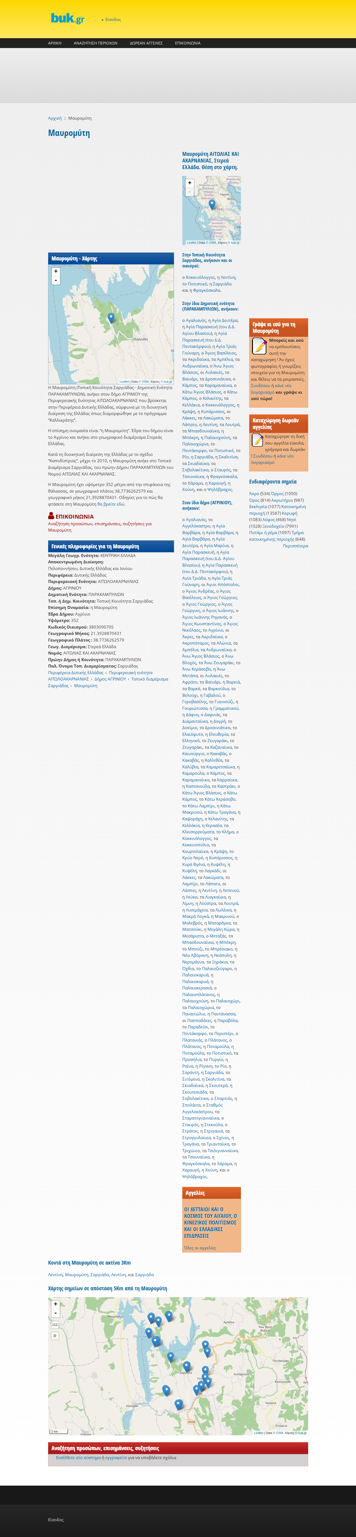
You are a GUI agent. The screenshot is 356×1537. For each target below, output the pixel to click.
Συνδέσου (260, 385)
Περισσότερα (295, 545)
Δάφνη (192, 714)
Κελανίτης (212, 398)
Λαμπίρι (190, 883)
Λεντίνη (228, 277)
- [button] (56, 280)
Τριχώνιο (191, 1150)
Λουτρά (232, 424)
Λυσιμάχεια (197, 910)
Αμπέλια (225, 359)
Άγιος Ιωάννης (220, 610)
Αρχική (55, 118)
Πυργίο (216, 1059)
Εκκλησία (258, 506)
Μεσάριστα (193, 936)
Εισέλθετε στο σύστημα (78, 1457)
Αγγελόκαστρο (196, 526)
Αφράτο (190, 682)
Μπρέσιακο (222, 949)
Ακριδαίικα (198, 359)
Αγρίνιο (215, 630)
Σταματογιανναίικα (200, 1118)
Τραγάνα (190, 1144)
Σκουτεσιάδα (194, 1092)
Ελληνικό (191, 740)
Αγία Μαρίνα (216, 545)
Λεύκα (192, 897)
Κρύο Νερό (192, 857)
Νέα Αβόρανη (195, 955)
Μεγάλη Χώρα (221, 929)
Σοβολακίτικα (195, 469)
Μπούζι (195, 949)
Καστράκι (226, 786)
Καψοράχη (192, 818)
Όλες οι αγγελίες (200, 1247)
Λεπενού (231, 890)
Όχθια (188, 968)
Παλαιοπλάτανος (198, 994)
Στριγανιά (213, 1131)
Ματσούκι (192, 929)
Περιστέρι (223, 1033)
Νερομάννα (193, 962)
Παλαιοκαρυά (195, 975)
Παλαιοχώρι (228, 1000)
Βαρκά (194, 688)
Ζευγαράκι (217, 740)
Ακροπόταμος (195, 643)
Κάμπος (189, 385)
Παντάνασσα (223, 1013)
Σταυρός (222, 469)
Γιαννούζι (224, 701)
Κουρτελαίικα (195, 851)
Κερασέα (214, 825)
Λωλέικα (223, 910)
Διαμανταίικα (195, 721)
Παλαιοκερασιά (197, 987)
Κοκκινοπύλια (195, 844)
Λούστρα (207, 903)
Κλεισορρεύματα (198, 831)
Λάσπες (189, 890)
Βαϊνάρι (190, 379)
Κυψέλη (218, 864)
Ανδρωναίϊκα (195, 366)
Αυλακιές (214, 372)
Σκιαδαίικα (198, 463)
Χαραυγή (217, 483)
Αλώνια (224, 643)
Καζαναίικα (221, 747)
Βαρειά (233, 682)
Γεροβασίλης (194, 701)
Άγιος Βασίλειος (220, 353)
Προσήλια (191, 1059)
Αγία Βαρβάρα (219, 532)
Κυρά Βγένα (193, 864)
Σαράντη (190, 1072)
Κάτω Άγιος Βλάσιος (201, 392)
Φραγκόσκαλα (206, 290)
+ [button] (56, 272)
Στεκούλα (213, 1124)
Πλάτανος (217, 1040)
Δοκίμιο (189, 727)
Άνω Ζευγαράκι (219, 662)
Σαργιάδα (222, 284)
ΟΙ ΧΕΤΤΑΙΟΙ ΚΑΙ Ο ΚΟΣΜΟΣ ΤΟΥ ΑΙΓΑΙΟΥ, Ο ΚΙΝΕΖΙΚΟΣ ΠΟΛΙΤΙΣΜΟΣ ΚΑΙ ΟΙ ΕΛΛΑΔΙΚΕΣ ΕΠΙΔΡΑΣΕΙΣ (210, 1222)
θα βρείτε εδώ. (111, 504)
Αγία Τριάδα (194, 578)
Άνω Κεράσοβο (196, 669)
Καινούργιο (193, 753)
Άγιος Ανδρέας (200, 591)
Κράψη (188, 411)
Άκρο (254, 493)
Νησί (291, 519)
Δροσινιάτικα (218, 379)
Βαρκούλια (218, 688)
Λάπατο (189, 424)
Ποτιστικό (197, 284)
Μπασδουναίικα (203, 430)
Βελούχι (190, 695)
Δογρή (220, 721)
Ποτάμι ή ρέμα (263, 532)
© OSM (144, 381)
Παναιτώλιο (193, 1013)
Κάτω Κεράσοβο (220, 799)
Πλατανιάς (192, 1040)
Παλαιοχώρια (195, 443)
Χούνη (188, 489)
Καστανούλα (198, 786)
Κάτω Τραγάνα (222, 812)
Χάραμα (195, 483)
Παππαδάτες (199, 1020)
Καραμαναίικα (218, 385)
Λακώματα (213, 418)
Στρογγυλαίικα (196, 1137)
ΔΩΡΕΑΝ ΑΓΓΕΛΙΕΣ (146, 43)
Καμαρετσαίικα (220, 766)
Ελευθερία (218, 734)
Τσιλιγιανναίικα (223, 1150)
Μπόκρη (190, 437)
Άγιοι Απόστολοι (222, 584)
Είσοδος (113, 19)
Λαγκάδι (212, 870)
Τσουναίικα (193, 476)
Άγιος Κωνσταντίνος (201, 623)
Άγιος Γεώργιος (222, 597)
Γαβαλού (212, 695)
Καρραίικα (227, 779)
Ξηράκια (220, 962)
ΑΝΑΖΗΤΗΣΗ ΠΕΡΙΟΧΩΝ (96, 43)
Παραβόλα (227, 1020)
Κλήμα (228, 831)
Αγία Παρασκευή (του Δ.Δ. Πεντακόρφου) (204, 339)
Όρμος (277, 493)
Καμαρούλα (193, 773)
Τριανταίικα (218, 1144)
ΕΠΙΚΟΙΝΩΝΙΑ (188, 43)
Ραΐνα (187, 1066)
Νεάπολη (223, 955)
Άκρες (188, 636)
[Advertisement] (178, 75)
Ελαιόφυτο (192, 734)
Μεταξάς (218, 936)
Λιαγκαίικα (215, 897)
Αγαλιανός (196, 320)
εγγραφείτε (116, 1457)
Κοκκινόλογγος (200, 277)
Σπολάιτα (191, 1105)
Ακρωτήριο (282, 500)
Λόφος (269, 519)
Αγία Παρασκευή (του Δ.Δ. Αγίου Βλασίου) (208, 558)
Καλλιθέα (213, 760)
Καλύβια (190, 766)
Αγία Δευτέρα (225, 320)
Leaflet (124, 381)
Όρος (254, 500)
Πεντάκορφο (194, 450)
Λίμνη (187, 903)
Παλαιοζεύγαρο (217, 968)
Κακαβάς (218, 753)
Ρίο (185, 456)
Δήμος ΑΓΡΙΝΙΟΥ (110, 679)
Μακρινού (224, 916)
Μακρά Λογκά (195, 916)
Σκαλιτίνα (228, 456)
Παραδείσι (198, 1026)
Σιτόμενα (191, 1079)
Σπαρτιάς (223, 1098)
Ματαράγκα (219, 923)
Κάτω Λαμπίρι (201, 805)
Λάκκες (189, 418)
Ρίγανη (205, 1066)
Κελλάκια (191, 405)
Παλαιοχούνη (217, 437)
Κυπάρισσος (213, 411)
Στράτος (190, 1131)
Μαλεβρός (192, 923)
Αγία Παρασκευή (198, 552)
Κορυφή (289, 513)
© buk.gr (166, 381)
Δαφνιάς (212, 714)
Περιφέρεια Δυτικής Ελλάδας (75, 672)
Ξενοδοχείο (273, 526)
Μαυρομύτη (85, 685)
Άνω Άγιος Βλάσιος (200, 656)
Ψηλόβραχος (219, 489)
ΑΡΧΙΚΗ (54, 43)
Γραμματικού (225, 708)
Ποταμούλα (218, 1046)
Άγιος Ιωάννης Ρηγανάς (204, 617)
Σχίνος (223, 1137)
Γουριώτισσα (194, 708)
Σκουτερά (218, 1085)
